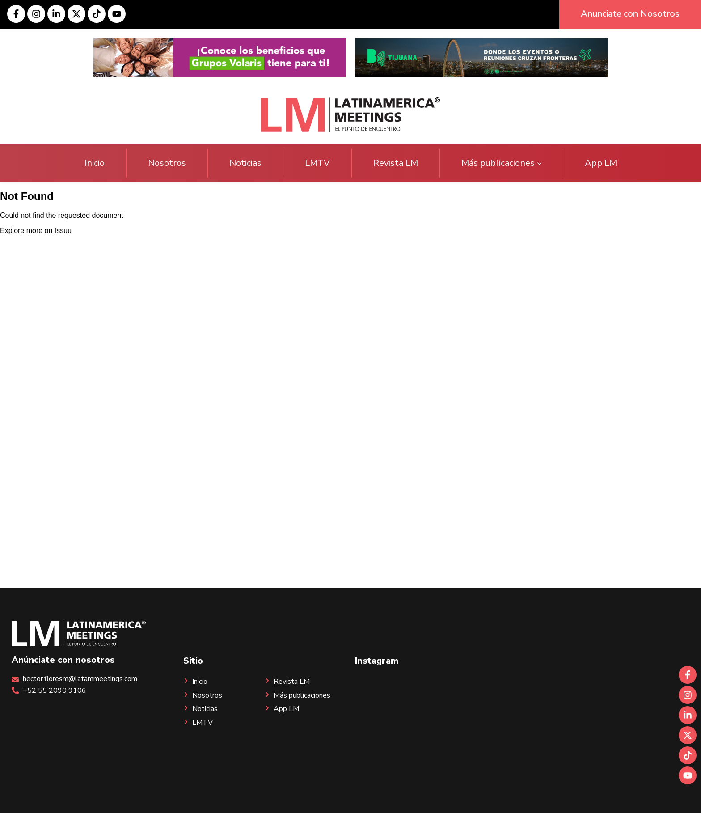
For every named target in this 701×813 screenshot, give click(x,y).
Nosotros (167, 163)
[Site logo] (350, 114)
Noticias (245, 163)
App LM (601, 163)
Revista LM (395, 163)
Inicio (94, 163)
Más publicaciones (501, 163)
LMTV (317, 163)
